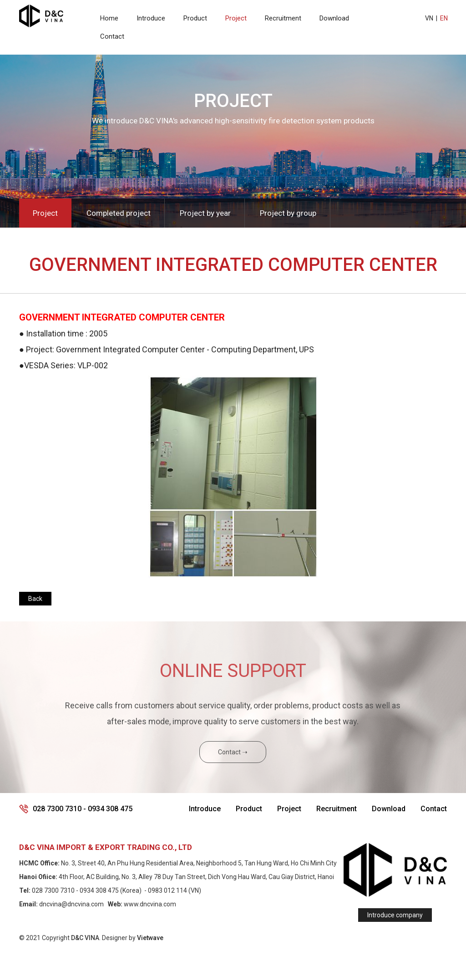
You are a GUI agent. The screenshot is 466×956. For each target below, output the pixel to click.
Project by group (288, 213)
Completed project (118, 213)
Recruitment (283, 18)
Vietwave (150, 937)
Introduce (151, 18)
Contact (112, 36)
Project (236, 18)
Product (195, 18)
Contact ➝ (233, 752)
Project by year (205, 213)
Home (109, 18)
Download (334, 18)
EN (444, 18)
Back (35, 598)
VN (429, 18)
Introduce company (395, 915)
